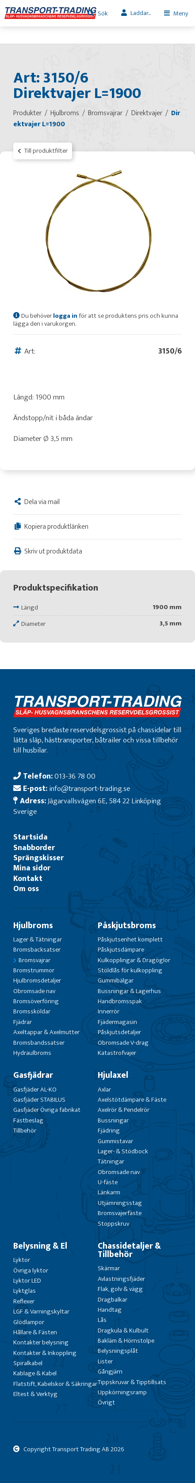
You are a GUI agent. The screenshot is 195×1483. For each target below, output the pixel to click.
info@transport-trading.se (89, 788)
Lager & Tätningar (37, 939)
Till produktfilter (43, 150)
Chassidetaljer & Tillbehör (129, 1250)
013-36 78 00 (75, 776)
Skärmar (109, 1268)
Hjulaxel (113, 1075)
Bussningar (113, 1120)
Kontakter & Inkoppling (44, 1353)
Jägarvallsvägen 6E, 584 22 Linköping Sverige (87, 805)
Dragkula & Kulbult (123, 1330)
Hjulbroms (33, 925)
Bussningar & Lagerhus (129, 991)
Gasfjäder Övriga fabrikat (46, 1109)
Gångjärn (110, 1371)
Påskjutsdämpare (121, 949)
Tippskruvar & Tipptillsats (132, 1382)
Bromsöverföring (36, 1001)
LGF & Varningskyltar (41, 1311)
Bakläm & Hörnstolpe (126, 1340)
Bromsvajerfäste (119, 1213)
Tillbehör (24, 1130)
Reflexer (23, 1301)
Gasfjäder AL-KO (35, 1089)
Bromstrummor (33, 970)
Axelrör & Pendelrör (123, 1109)
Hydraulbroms (32, 1052)
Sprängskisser (38, 857)
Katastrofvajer (117, 1052)
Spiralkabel (27, 1363)
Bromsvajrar (34, 960)
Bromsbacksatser (37, 949)
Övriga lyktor (30, 1270)
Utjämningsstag (120, 1202)
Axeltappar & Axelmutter (46, 1032)
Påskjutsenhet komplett (130, 939)
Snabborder (34, 847)
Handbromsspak (120, 1001)
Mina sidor (31, 868)
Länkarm (109, 1192)
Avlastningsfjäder (121, 1278)
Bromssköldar (31, 1011)
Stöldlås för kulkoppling (130, 970)
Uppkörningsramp (122, 1392)
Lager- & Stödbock (123, 1151)
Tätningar (111, 1161)
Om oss (26, 888)
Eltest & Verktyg (35, 1394)
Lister (105, 1361)
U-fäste (108, 1182)
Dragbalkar (112, 1299)
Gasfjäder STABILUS (39, 1099)
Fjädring (109, 1130)
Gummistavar (115, 1141)
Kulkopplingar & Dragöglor (134, 960)
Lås (102, 1319)
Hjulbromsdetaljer (37, 980)
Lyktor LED (27, 1280)
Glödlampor (28, 1322)
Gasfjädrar (33, 1075)
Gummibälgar (116, 980)
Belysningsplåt (118, 1350)
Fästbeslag (28, 1120)
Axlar (104, 1089)
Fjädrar (22, 1022)
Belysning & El (40, 1246)
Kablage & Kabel (35, 1373)
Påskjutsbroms (127, 925)
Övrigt (106, 1402)
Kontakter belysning (41, 1342)
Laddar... (140, 13)
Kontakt (27, 878)
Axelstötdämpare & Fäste (132, 1099)
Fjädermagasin (117, 1022)
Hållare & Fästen (35, 1332)
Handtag (110, 1309)
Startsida (30, 837)
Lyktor (21, 1259)
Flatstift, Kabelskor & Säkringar (55, 1383)
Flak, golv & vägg (120, 1289)
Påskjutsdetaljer (119, 1032)
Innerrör (108, 1011)
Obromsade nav (34, 991)
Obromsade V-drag (123, 1042)
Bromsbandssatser (39, 1042)
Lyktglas (24, 1290)
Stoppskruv (113, 1223)
